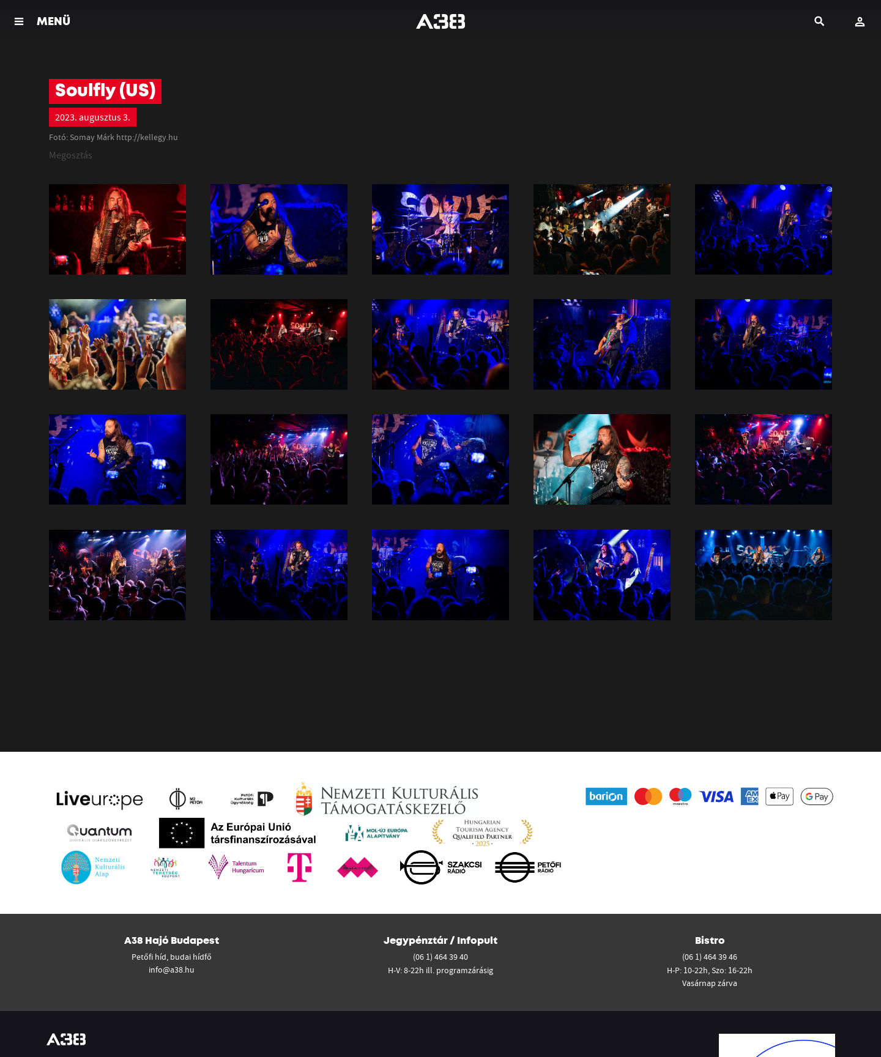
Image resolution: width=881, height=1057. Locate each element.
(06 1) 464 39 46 (709, 956)
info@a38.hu (172, 969)
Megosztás (70, 155)
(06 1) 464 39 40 (440, 956)
